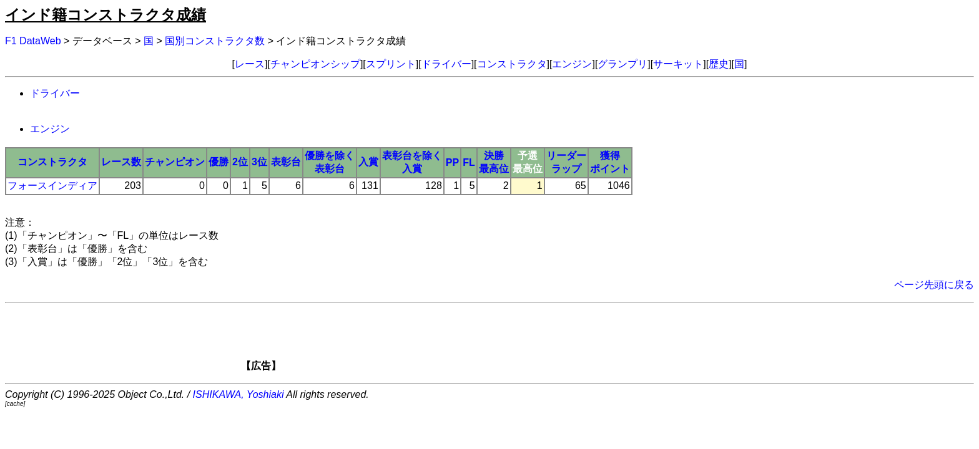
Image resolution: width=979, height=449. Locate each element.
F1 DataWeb (33, 41)
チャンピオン (175, 162)
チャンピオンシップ (315, 64)
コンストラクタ (512, 64)
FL (469, 162)
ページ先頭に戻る (934, 284)
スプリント (391, 64)
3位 (259, 162)
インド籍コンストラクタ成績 (105, 14)
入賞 (368, 162)
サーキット (678, 64)
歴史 (719, 64)
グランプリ (622, 64)
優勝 (219, 162)
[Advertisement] (510, 341)
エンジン (572, 64)
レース (250, 64)
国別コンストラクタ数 (215, 41)
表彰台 (286, 162)
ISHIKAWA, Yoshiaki (238, 394)
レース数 (121, 162)
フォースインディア (52, 185)
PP (452, 162)
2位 (240, 162)
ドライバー (446, 64)
